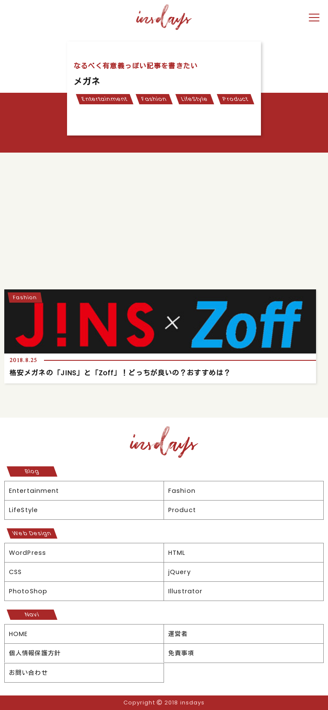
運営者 (177, 634)
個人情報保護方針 (35, 653)
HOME (18, 634)
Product (236, 99)
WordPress (27, 552)
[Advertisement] (164, 217)
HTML (176, 552)
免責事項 (181, 653)
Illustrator (185, 591)
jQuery (179, 572)
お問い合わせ (28, 673)
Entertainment (104, 99)
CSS (15, 572)
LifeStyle (195, 99)
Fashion (154, 99)
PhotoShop (28, 591)
